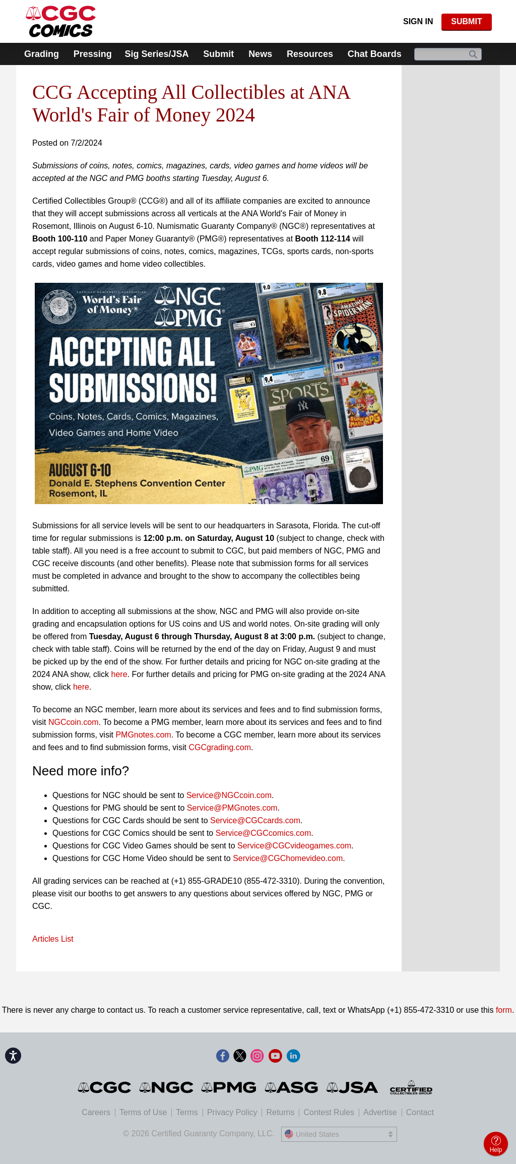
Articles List (53, 939)
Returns (280, 1112)
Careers (96, 1112)
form (504, 1010)
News (260, 54)
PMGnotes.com (143, 734)
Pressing (93, 54)
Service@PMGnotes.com (232, 808)
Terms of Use (143, 1112)
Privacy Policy (232, 1112)
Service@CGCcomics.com (263, 833)
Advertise (380, 1112)
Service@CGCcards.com (255, 820)
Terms (187, 1112)
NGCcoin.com (73, 722)
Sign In (418, 21)
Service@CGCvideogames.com (294, 845)
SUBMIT (466, 21)
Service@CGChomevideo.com (288, 858)
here (119, 674)
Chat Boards (375, 54)
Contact (420, 1112)
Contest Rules (328, 1112)
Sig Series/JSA (156, 54)
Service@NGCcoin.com (229, 795)
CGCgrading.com (219, 747)
